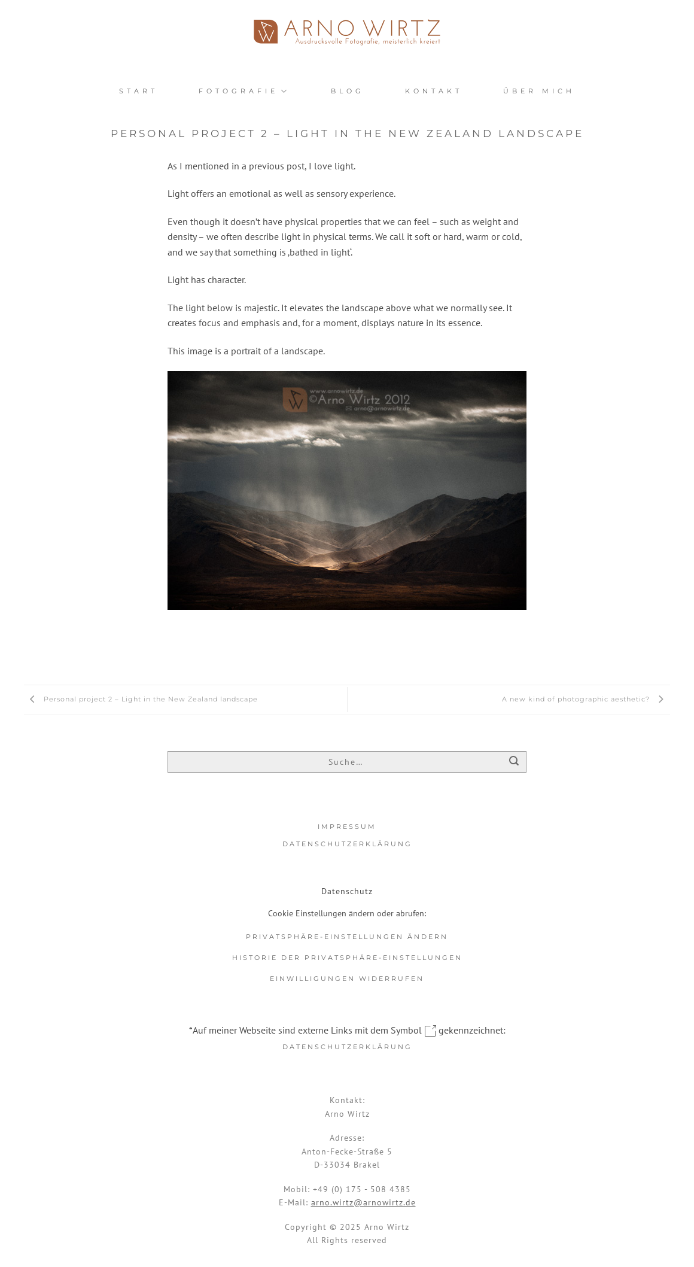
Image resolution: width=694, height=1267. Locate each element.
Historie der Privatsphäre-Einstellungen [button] (347, 957)
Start (138, 91)
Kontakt (433, 91)
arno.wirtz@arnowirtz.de (363, 1202)
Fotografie (244, 91)
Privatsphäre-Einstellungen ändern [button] (347, 936)
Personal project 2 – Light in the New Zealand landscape (141, 699)
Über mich (539, 91)
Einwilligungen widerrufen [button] (347, 978)
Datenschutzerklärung (347, 844)
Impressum (347, 826)
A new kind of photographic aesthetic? (586, 699)
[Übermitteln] (514, 762)
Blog (347, 91)
